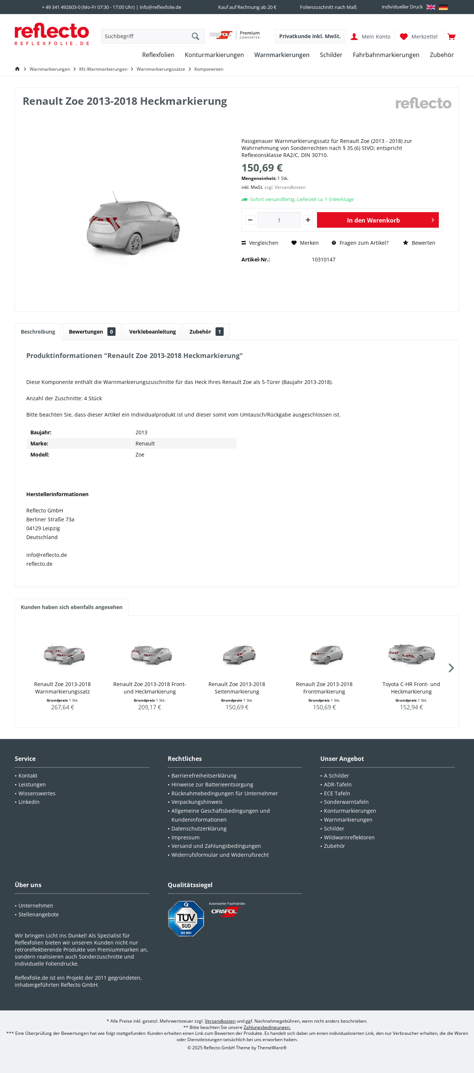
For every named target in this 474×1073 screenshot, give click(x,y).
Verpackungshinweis (197, 801)
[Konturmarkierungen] (214, 55)
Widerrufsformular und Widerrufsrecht (220, 854)
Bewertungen (92, 331)
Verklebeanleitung (152, 331)
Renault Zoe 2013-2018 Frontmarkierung (324, 688)
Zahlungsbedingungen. (267, 1027)
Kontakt (28, 775)
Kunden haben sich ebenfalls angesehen (72, 607)
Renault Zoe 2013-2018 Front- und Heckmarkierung (149, 688)
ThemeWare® (272, 1047)
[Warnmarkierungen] (282, 55)
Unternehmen (36, 905)
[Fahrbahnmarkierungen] (386, 55)
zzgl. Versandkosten (285, 187)
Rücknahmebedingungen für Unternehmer (224, 793)
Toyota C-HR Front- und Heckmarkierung (411, 688)
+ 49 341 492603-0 (61, 7)
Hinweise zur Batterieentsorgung (212, 784)
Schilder (334, 828)
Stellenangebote (39, 914)
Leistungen (32, 784)
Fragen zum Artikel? (360, 242)
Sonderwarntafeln (346, 801)
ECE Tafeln (337, 793)
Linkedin (29, 801)
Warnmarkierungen (348, 819)
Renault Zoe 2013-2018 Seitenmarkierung (236, 688)
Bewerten (419, 242)
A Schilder (336, 775)
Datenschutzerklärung (199, 828)
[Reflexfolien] (158, 55)
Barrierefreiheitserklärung (204, 775)
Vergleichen (259, 242)
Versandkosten (220, 1021)
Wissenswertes (37, 793)
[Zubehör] (442, 55)
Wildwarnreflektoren (349, 837)
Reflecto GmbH (79, 984)
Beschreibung (38, 331)
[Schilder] (331, 55)
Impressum (185, 837)
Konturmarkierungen (350, 810)
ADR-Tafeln (338, 784)
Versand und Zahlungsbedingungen (216, 845)
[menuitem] (451, 36)
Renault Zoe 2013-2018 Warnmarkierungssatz (62, 688)
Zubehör (207, 331)
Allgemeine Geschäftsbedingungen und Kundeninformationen (220, 815)
